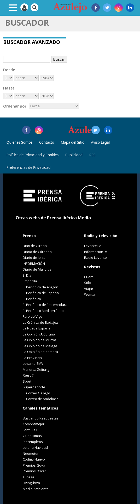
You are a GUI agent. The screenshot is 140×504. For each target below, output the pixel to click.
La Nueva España (36, 328)
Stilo (87, 282)
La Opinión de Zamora (40, 351)
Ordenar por (14, 106)
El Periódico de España (41, 292)
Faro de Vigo (32, 316)
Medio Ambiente (36, 488)
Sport (27, 381)
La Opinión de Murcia (39, 340)
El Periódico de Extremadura (45, 304)
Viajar (88, 288)
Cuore (89, 277)
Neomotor (31, 453)
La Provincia (32, 357)
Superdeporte (34, 387)
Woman (90, 294)
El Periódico (32, 298)
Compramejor (33, 424)
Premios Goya (34, 465)
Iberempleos (33, 441)
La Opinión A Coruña (39, 334)
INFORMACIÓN (34, 263)
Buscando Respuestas (41, 418)
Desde (9, 69)
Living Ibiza (31, 482)
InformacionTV (95, 251)
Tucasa (28, 477)
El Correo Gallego (36, 393)
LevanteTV (92, 245)
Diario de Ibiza (34, 257)
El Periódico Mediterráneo (43, 310)
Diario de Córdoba (37, 251)
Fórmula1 (30, 430)
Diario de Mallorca (37, 269)
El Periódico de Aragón (40, 287)
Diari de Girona (35, 245)
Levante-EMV (33, 363)
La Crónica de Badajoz (40, 322)
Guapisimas (32, 435)
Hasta (9, 88)
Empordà (30, 281)
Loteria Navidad (35, 447)
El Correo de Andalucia (41, 398)
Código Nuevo (34, 459)
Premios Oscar (34, 471)
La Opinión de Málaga (40, 346)
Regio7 (28, 375)
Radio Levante (95, 257)
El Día (27, 275)
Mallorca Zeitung (36, 369)
